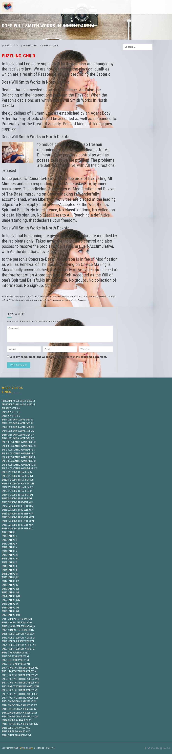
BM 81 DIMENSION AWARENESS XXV (19, 709)
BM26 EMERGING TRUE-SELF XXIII (17, 502)
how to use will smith (62, 296)
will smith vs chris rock (75, 299)
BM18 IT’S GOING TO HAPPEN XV (17, 472)
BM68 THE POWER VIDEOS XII (15, 660)
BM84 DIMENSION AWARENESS (16, 720)
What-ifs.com (26, 748)
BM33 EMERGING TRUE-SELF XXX (17, 528)
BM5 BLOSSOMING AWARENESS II (17, 423)
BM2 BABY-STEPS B (11, 412)
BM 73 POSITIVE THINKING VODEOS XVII (20, 679)
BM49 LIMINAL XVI (10, 588)
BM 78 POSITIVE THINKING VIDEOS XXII (20, 697)
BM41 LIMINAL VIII (10, 558)
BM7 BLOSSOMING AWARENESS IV (18, 431)
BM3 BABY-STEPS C (11, 416)
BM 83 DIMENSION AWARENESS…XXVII (20, 716)
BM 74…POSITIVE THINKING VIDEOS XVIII (20, 682)
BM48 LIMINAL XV (10, 585)
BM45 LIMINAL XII (10, 573)
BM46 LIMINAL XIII (10, 577)
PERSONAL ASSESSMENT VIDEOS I (18, 400)
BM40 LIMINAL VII (10, 555)
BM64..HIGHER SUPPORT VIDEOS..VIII (19, 645)
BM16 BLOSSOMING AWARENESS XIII (19, 464)
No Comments (51, 45)
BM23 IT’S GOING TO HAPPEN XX (17, 491)
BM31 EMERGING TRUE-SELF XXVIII (18, 521)
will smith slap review (53, 299)
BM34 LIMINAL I (9, 532)
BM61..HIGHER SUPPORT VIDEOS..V (18, 633)
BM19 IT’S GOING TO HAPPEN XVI (17, 476)
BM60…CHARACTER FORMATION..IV (18, 626)
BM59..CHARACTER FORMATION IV (18, 630)
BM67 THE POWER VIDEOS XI (15, 656)
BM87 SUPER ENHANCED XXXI (16, 731)
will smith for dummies (13, 299)
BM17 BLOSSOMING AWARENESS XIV (19, 468)
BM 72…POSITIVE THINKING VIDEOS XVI (20, 675)
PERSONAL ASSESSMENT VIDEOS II (18, 404)
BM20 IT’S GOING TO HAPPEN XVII (17, 479)
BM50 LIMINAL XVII (10, 592)
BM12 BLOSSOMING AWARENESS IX (18, 449)
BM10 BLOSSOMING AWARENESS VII (19, 442)
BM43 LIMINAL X (9, 566)
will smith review (33, 299)
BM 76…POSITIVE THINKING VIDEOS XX (20, 690)
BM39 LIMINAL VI (9, 551)
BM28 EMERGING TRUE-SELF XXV (17, 509)
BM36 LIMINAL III (9, 540)
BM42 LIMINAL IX (9, 562)
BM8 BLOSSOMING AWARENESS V (18, 434)
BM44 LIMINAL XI (9, 570)
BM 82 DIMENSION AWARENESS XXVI (19, 712)
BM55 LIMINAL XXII (10, 611)
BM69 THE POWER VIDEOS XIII (16, 664)
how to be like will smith (39, 296)
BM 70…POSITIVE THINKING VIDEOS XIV (20, 667)
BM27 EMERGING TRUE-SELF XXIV (17, 506)
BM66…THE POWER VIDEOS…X (16, 652)
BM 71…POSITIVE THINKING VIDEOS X (19, 671)
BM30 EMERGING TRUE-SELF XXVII (18, 517)
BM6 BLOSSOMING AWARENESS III (18, 427)
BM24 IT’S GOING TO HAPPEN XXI (17, 494)
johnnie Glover (30, 45)
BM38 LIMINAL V (9, 547)
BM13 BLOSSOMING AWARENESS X (18, 453)
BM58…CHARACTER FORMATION (17, 622)
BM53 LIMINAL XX (10, 603)
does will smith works (15, 296)
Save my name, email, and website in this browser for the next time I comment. (58, 356)
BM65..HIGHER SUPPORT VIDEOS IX (18, 649)
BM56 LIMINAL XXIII (11, 615)
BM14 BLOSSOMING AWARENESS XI (18, 457)
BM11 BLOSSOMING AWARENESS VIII (19, 446)
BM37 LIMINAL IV (9, 543)
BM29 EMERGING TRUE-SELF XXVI (17, 513)
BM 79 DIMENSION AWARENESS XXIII (19, 701)
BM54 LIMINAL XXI (10, 607)
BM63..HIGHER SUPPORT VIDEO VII (18, 641)
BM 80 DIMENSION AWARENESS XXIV (19, 705)
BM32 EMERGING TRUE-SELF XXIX (17, 525)
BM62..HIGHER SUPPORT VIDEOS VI (18, 637)
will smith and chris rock (85, 296)
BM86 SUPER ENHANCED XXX (16, 727)
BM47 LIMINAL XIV (10, 581)
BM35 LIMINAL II (9, 536)
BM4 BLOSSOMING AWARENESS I (17, 419)
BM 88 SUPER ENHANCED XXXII (16, 735)
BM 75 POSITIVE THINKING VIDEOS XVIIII (20, 686)
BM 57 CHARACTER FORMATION (17, 619)
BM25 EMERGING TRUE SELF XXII (17, 498)
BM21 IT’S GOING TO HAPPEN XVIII (18, 483)
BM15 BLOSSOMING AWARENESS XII (19, 461)
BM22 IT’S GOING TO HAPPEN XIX (17, 487)
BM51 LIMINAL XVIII (11, 596)
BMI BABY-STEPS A (11, 408)
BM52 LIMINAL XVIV (11, 600)
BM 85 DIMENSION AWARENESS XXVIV (20, 724)
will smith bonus (106, 296)
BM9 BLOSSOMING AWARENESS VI (18, 438)
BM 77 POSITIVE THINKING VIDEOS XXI (19, 694)
